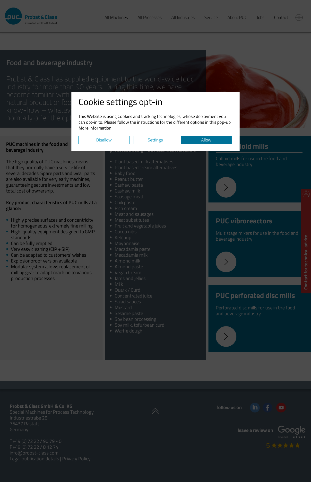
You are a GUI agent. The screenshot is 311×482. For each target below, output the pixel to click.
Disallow (104, 140)
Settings (155, 140)
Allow (206, 140)
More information (95, 128)
